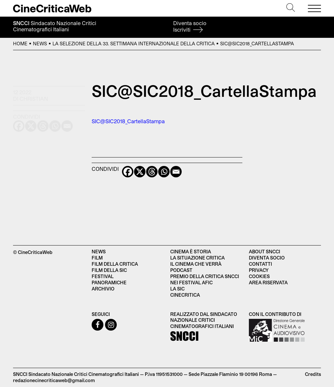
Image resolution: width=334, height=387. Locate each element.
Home (20, 43)
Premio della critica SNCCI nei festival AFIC (204, 279)
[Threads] (152, 171)
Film (97, 257)
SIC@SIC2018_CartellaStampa (128, 121)
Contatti (260, 264)
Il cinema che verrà (195, 264)
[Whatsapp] (164, 171)
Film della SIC (109, 270)
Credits (313, 374)
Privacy (258, 270)
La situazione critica (197, 257)
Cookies (259, 276)
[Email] (176, 171)
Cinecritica (185, 295)
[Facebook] (127, 171)
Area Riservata (268, 282)
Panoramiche (109, 282)
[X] (139, 171)
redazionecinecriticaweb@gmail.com (54, 380)
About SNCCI (264, 251)
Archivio (103, 288)
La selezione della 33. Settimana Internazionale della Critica (134, 43)
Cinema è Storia (190, 251)
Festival (103, 276)
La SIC (177, 288)
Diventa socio (189, 26)
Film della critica (115, 264)
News (40, 43)
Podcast (181, 270)
